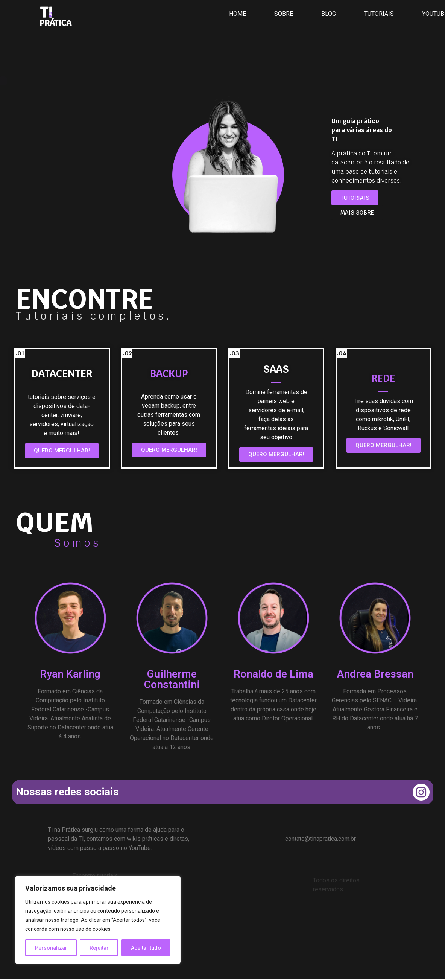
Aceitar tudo (146, 948)
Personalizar (51, 948)
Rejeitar (99, 948)
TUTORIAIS (379, 13)
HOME (237, 13)
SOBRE (283, 13)
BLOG (328, 13)
